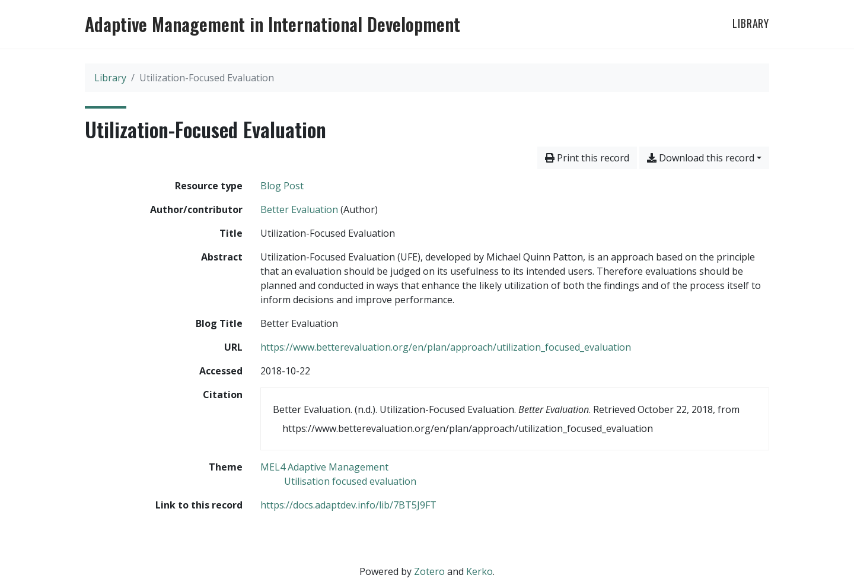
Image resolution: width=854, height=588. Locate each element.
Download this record (700, 157)
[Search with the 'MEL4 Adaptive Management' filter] (324, 466)
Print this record (587, 157)
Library (750, 23)
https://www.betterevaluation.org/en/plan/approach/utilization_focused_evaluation (445, 347)
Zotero (429, 571)
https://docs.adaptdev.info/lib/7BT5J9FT (348, 504)
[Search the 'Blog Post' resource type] (282, 185)
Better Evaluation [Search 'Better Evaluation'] (299, 209)
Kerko (479, 571)
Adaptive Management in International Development (272, 24)
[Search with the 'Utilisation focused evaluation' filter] (350, 481)
